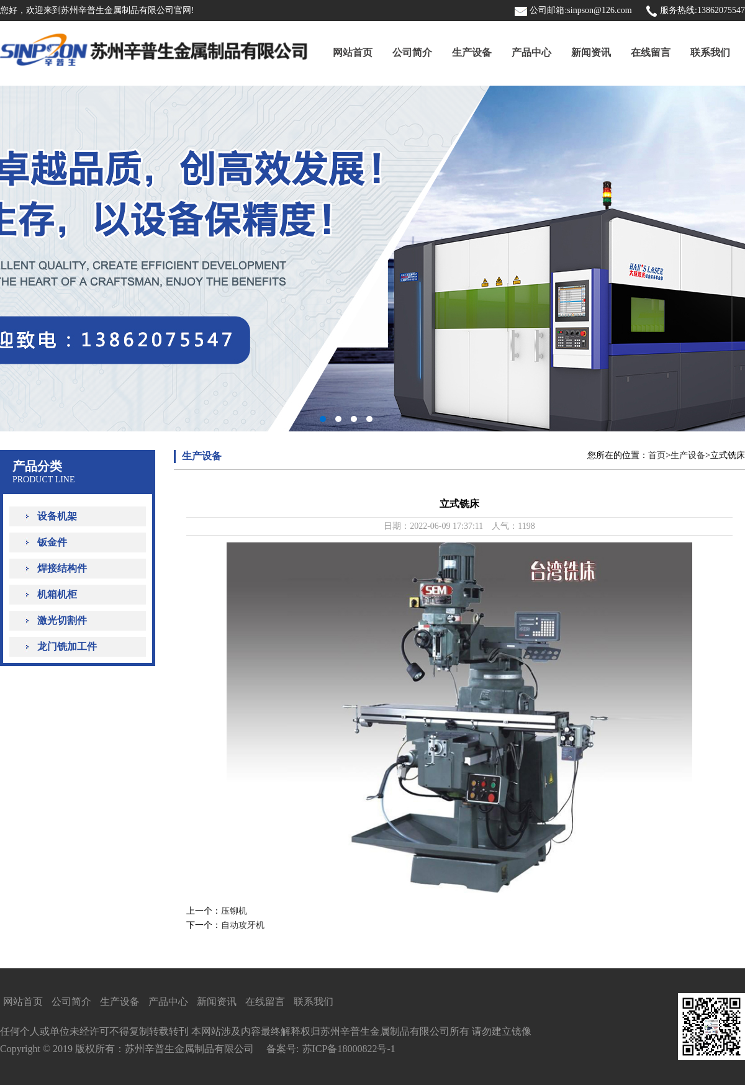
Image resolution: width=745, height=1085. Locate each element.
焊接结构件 (62, 568)
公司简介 (412, 52)
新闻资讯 (591, 52)
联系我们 (710, 52)
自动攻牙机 (242, 925)
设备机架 (57, 516)
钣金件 (52, 542)
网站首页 (352, 52)
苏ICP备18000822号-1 (348, 1048)
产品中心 (531, 52)
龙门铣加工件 (67, 646)
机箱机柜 (57, 594)
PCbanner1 (372, 258)
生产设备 (472, 52)
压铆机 (234, 911)
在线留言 (650, 52)
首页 (657, 455)
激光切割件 (62, 620)
